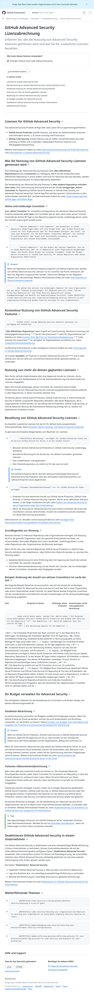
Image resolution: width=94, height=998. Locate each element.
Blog (30, 989)
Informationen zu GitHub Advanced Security (29, 152)
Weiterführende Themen (24, 893)
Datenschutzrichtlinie (12, 971)
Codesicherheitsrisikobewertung (20, 343)
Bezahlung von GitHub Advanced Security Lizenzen (42, 418)
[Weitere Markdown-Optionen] (29, 72)
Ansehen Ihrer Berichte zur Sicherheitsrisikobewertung (47, 337)
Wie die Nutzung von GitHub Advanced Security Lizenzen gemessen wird (45, 162)
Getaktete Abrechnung (20, 711)
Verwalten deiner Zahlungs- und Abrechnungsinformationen (56, 427)
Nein (19, 967)
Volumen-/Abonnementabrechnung (27, 766)
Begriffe (38, 986)
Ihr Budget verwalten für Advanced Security (37, 694)
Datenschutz (49, 986)
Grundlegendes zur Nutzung (23, 530)
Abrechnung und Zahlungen (17, 18)
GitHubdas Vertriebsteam (62, 823)
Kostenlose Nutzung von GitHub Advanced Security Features (41, 312)
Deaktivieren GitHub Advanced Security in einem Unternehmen (39, 837)
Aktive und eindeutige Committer (26, 206)
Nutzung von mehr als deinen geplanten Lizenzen (42, 370)
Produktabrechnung (49, 18)
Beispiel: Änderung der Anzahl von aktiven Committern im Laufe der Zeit (45, 579)
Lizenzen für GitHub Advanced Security (34, 121)
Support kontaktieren (58, 970)
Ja (9, 967)
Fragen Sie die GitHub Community (63, 966)
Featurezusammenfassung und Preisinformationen (65, 149)
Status (58, 986)
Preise (65, 986)
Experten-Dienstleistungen (15, 989)
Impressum (27, 986)
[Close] (87, 4)
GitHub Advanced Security (70, 18)
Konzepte (35, 18)
